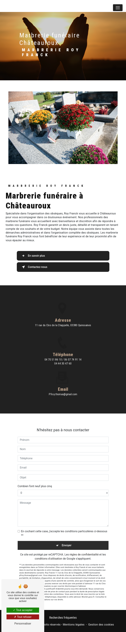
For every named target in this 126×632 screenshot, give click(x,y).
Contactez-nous (33, 267)
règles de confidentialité (84, 550)
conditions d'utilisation (48, 554)
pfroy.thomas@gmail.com (63, 390)
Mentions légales (73, 624)
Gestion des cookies (101, 624)
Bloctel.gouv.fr (88, 593)
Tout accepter (22, 610)
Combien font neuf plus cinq (35, 482)
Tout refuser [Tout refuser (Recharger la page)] (23, 616)
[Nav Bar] (118, 7)
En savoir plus (32, 256)
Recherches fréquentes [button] (63, 617)
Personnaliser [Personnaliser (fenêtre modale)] (22, 623)
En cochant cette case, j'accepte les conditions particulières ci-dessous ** (64, 529)
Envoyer (66, 541)
